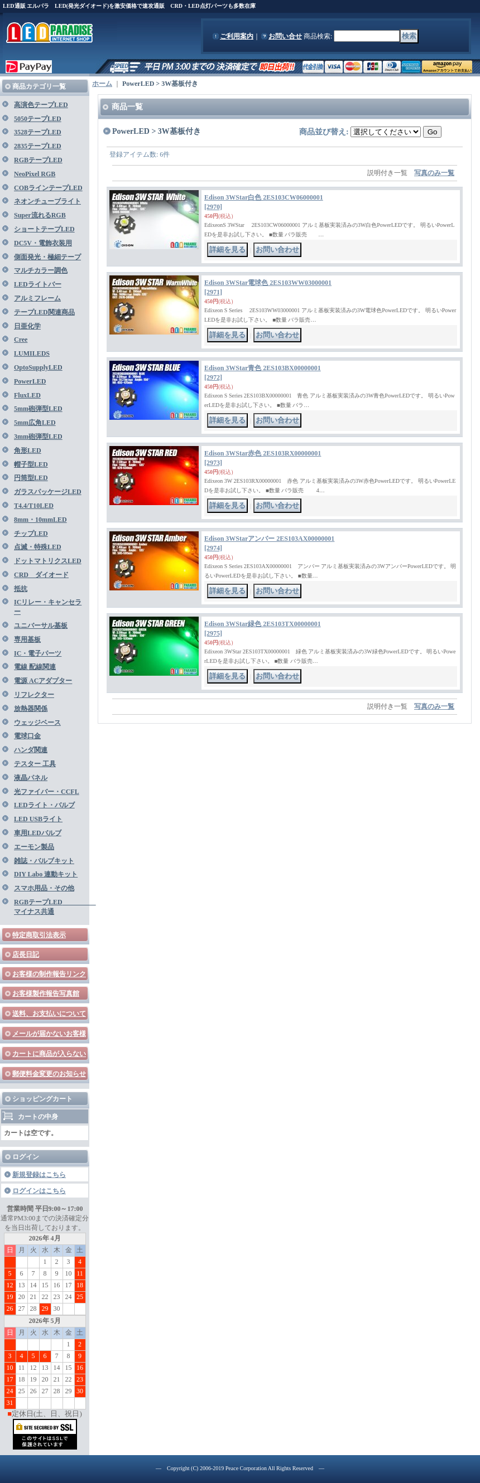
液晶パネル (30, 778)
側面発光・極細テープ (47, 257)
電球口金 (27, 736)
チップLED (31, 533)
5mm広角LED (35, 423)
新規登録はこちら (39, 1175)
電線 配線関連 (35, 667)
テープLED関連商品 (44, 312)
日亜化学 (27, 326)
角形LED (27, 450)
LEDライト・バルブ (44, 805)
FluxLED (27, 395)
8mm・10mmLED (40, 520)
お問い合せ (285, 36)
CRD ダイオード (41, 575)
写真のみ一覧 (434, 173)
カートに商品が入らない (49, 1054)
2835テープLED (37, 146)
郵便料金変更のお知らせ (49, 1074)
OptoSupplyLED (38, 367)
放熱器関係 (30, 709)
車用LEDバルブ (37, 833)
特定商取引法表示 (39, 935)
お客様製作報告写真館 (45, 993)
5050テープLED (37, 119)
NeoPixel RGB (34, 174)
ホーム (102, 84)
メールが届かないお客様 (49, 1034)
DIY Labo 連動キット (46, 874)
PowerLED (30, 381)
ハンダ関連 (30, 750)
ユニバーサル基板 (41, 625)
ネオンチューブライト (47, 201)
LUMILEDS (32, 353)
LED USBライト (38, 819)
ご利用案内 (236, 36)
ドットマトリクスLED (47, 561)
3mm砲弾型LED (38, 436)
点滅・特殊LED (37, 547)
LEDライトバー (37, 284)
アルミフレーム (37, 298)
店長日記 (25, 954)
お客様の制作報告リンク (49, 974)
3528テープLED (37, 132)
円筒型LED (31, 478)
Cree (20, 339)
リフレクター (34, 695)
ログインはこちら (39, 1191)
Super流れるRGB (40, 215)
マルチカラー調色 (41, 270)
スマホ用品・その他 (44, 888)
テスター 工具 (35, 764)
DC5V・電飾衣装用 (43, 243)
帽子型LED (31, 464)
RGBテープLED (38, 160)
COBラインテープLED (48, 188)
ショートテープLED (44, 229)
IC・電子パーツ (37, 653)
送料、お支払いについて (49, 1013)
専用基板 (27, 639)
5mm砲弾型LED (38, 409)
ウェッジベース (37, 722)
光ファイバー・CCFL (46, 792)
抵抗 (20, 589)
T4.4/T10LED (34, 506)
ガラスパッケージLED (47, 492)
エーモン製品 (34, 847)
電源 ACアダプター (43, 681)
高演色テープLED (41, 105)
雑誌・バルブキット (44, 861)
